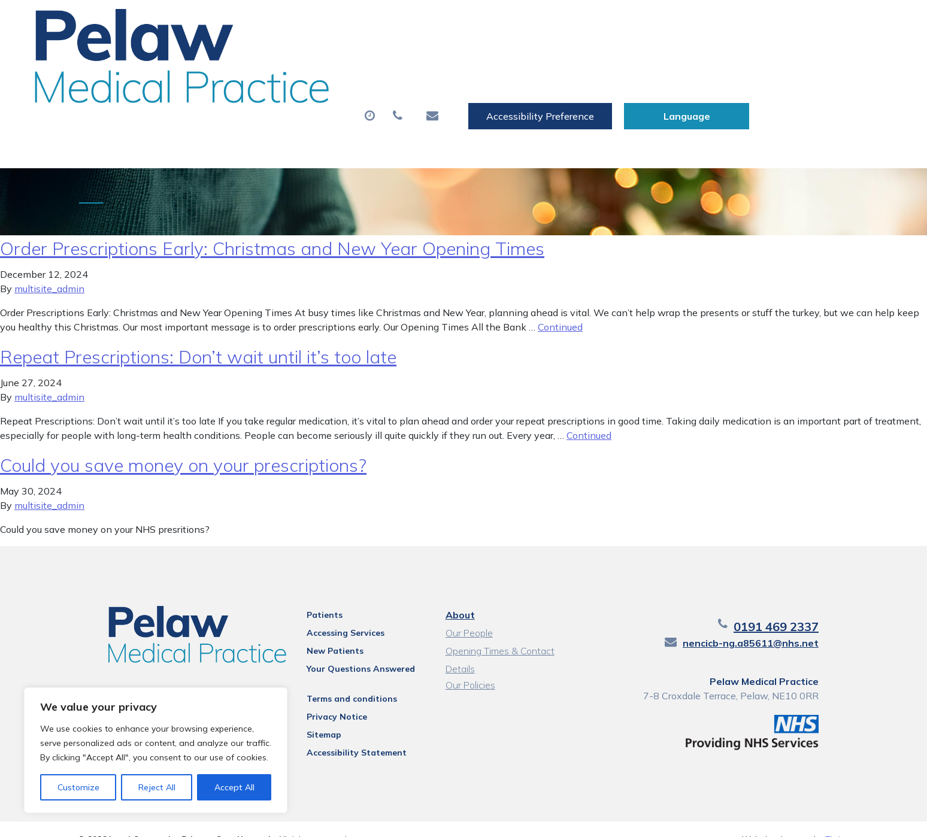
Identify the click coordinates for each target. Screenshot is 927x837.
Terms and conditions (338, 678)
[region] (155, 750)
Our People (467, 612)
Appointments (320, 59)
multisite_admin (49, 268)
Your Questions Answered (347, 648)
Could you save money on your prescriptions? (183, 444)
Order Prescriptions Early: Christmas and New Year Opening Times (272, 228)
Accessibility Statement (343, 732)
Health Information (249, 101)
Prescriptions (431, 59)
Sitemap (310, 714)
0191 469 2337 (806, 606)
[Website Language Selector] (829, 22)
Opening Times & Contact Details (498, 631)
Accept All (234, 787)
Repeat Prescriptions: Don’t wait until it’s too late (198, 336)
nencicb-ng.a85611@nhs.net (781, 623)
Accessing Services (332, 612)
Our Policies (468, 665)
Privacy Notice (323, 696)
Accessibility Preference (683, 22)
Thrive (837, 819)
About (219, 59)
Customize (78, 787)
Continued (560, 307)
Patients (311, 594)
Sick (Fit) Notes (536, 59)
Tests (623, 59)
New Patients (706, 59)
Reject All (156, 787)
